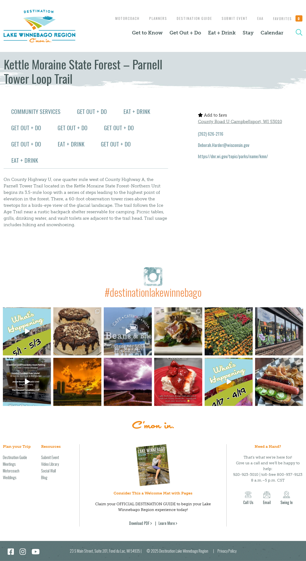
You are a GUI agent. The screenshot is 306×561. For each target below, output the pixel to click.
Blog (44, 477)
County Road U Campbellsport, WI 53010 (240, 121)
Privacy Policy (227, 551)
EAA (259, 18)
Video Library (50, 464)
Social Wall (48, 471)
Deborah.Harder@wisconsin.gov (223, 145)
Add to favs (212, 115)
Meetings (9, 464)
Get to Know (147, 33)
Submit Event (232, 18)
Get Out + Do (185, 33)
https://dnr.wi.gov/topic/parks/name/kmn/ (233, 156)
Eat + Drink (222, 33)
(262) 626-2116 (210, 134)
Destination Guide (190, 18)
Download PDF (139, 523)
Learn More (166, 523)
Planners (153, 18)
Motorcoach (121, 18)
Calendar (272, 33)
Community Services (35, 111)
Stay (248, 33)
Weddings (9, 477)
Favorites (288, 18)
